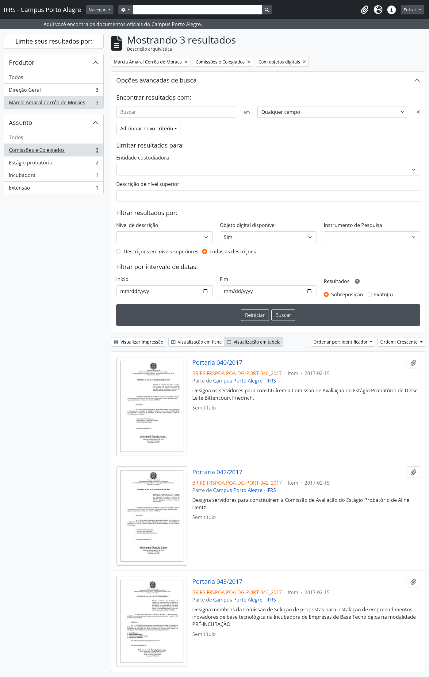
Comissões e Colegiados (53, 151)
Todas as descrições (232, 251)
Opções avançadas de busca (156, 80)
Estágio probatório (53, 164)
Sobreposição (347, 294)
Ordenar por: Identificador (341, 342)
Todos (16, 77)
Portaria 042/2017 (217, 472)
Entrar (411, 10)
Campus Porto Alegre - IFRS (244, 380)
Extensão (53, 189)
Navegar (98, 10)
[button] (364, 10)
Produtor (21, 62)
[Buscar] (176, 112)
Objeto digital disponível (248, 225)
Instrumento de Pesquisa (353, 225)
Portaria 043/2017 (217, 581)
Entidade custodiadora (142, 157)
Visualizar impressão (138, 342)
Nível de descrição (137, 225)
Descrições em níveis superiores (161, 251)
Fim (224, 279)
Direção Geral (53, 91)
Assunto (20, 122)
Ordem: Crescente (399, 342)
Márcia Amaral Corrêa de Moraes (53, 104)
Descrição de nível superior (147, 184)
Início (122, 279)
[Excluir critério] (418, 112)
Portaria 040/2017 (217, 362)
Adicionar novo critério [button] (146, 128)
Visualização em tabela (254, 342)
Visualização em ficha (196, 342)
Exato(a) (383, 294)
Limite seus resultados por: (53, 41)
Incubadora (53, 176)
